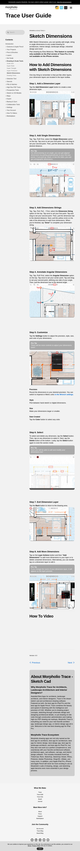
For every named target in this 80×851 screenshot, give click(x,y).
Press (40, 814)
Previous (34, 662)
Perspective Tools (13, 90)
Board (40, 799)
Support (40, 816)
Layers (9, 55)
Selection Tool (11, 78)
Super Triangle (11, 68)
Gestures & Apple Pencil (15, 46)
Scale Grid (10, 63)
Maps (9, 96)
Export (9, 99)
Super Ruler (11, 66)
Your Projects (11, 49)
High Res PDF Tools (14, 87)
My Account (39, 828)
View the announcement (64, 2)
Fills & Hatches (12, 84)
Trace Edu (40, 797)
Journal (40, 801)
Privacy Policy (36, 846)
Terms (29, 846)
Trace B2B (40, 794)
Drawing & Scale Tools (15, 61)
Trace (40, 792)
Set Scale (10, 58)
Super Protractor (12, 70)
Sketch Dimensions (13, 73)
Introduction (9, 44)
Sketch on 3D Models (14, 93)
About (40, 811)
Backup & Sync (12, 101)
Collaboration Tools (13, 104)
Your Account (11, 110)
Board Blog (40, 833)
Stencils (9, 81)
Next (71, 662)
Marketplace (11, 116)
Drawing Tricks (11, 75)
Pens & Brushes (12, 52)
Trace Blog (40, 831)
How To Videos (12, 113)
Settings (9, 107)
